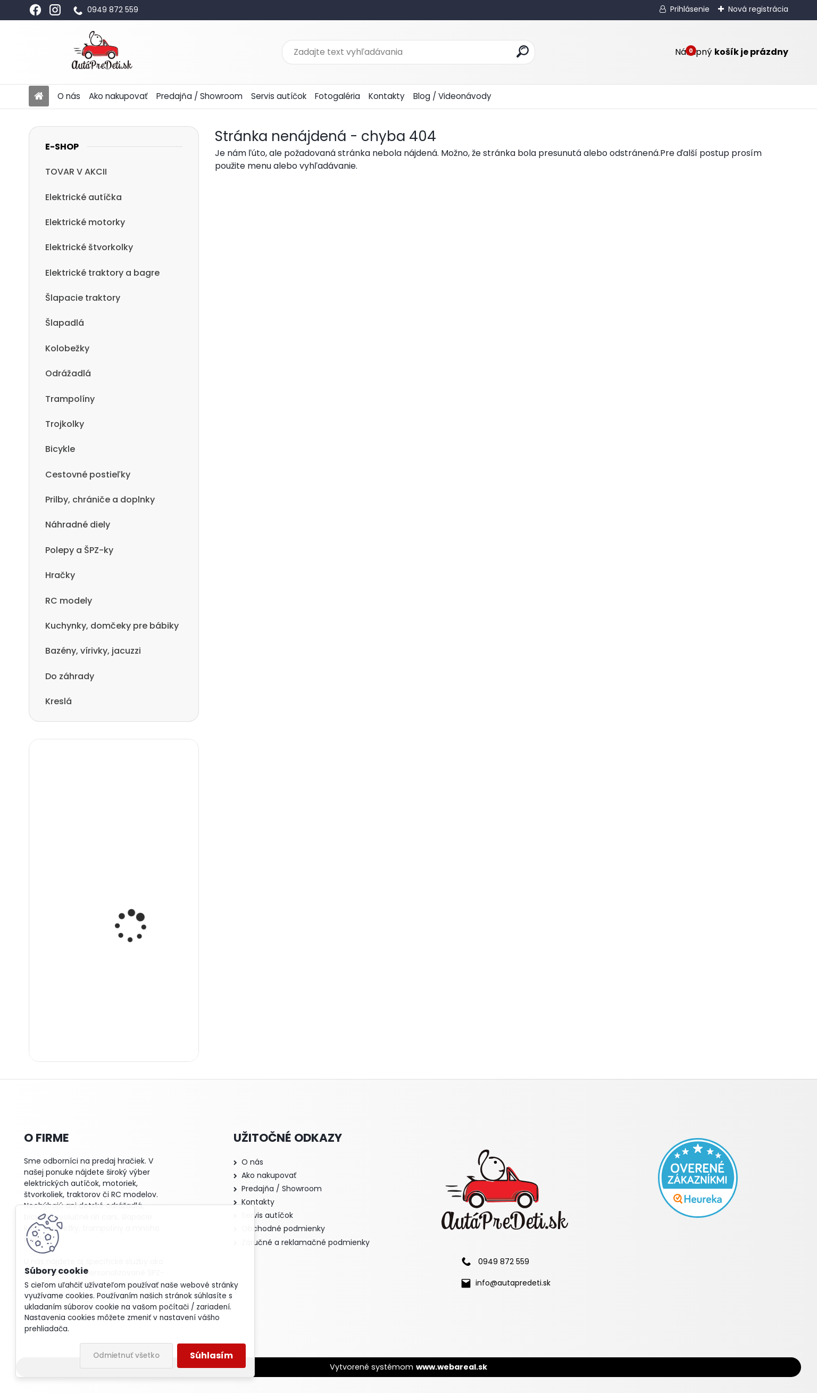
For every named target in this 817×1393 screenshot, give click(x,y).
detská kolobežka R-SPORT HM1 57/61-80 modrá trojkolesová (137, 811)
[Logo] (102, 52)
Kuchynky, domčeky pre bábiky (112, 626)
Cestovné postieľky (87, 474)
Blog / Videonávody (452, 96)
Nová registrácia (758, 9)
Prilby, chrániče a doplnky (100, 499)
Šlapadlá (64, 323)
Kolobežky (67, 348)
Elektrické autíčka (83, 197)
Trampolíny (70, 399)
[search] (522, 51)
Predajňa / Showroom (199, 96)
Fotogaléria (337, 96)
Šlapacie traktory (82, 298)
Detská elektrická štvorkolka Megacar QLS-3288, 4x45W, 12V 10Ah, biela (139, 907)
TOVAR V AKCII (76, 172)
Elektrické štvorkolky (89, 247)
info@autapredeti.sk (513, 1282)
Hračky (60, 575)
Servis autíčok (278, 96)
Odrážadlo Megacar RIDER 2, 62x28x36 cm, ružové (139, 1005)
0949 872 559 (112, 9)
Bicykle (60, 449)
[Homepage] (39, 97)
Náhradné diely (77, 524)
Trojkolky (64, 424)
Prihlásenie (690, 9)
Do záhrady (69, 676)
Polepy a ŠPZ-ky (79, 550)
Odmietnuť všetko (126, 1355)
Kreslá (58, 701)
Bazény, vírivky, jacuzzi (93, 651)
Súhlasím (211, 1355)
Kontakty (387, 96)
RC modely (68, 601)
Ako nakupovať (118, 96)
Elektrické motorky (85, 222)
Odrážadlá (68, 373)
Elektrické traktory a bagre (102, 273)
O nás (68, 96)
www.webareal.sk (451, 1367)
